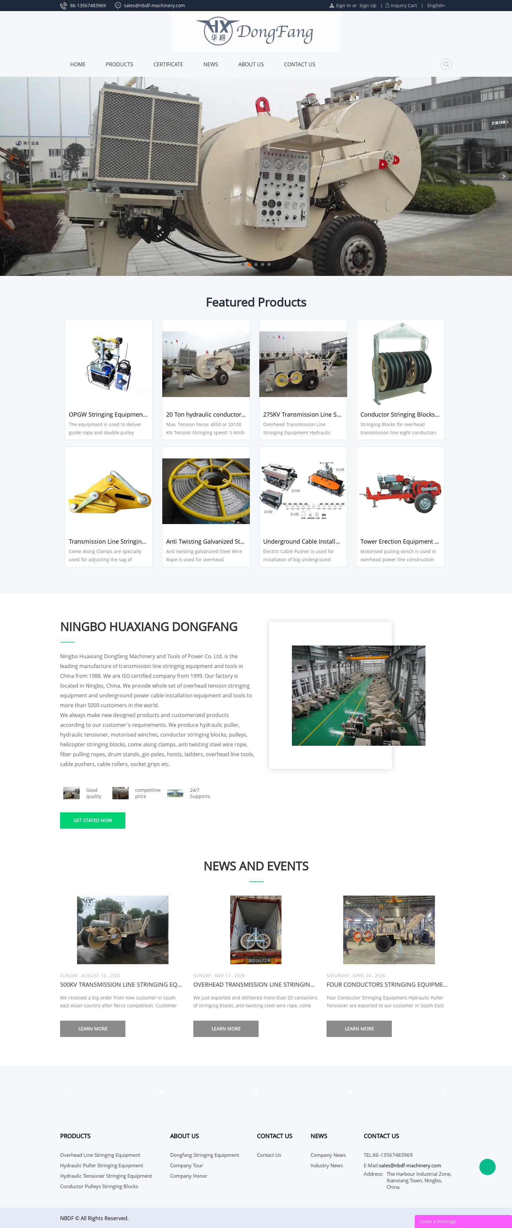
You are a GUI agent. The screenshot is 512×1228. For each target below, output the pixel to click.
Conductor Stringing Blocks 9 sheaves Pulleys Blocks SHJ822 (403, 414)
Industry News (327, 1165)
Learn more (92, 1029)
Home (78, 64)
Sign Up (368, 5)
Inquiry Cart (404, 5)
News (210, 64)
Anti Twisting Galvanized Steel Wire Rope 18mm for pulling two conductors (207, 542)
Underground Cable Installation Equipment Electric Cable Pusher (305, 542)
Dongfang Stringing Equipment (204, 1155)
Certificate (168, 64)
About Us (251, 64)
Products (119, 64)
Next (503, 176)
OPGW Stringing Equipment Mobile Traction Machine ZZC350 (109, 414)
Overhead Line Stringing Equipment (100, 1155)
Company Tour (186, 1165)
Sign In (343, 5)
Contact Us (299, 64)
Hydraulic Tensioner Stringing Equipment (106, 1176)
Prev (8, 176)
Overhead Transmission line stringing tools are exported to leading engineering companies (255, 985)
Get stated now (92, 821)
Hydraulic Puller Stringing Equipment (101, 1165)
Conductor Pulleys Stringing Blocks (99, 1186)
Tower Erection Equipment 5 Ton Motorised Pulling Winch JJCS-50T (403, 542)
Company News (328, 1155)
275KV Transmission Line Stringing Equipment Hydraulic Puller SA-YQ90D (305, 414)
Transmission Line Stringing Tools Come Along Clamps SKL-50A (109, 542)
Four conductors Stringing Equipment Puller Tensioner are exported (389, 985)
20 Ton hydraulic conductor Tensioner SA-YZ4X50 (207, 414)
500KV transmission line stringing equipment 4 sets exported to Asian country (122, 985)
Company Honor (188, 1176)
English (435, 5)
